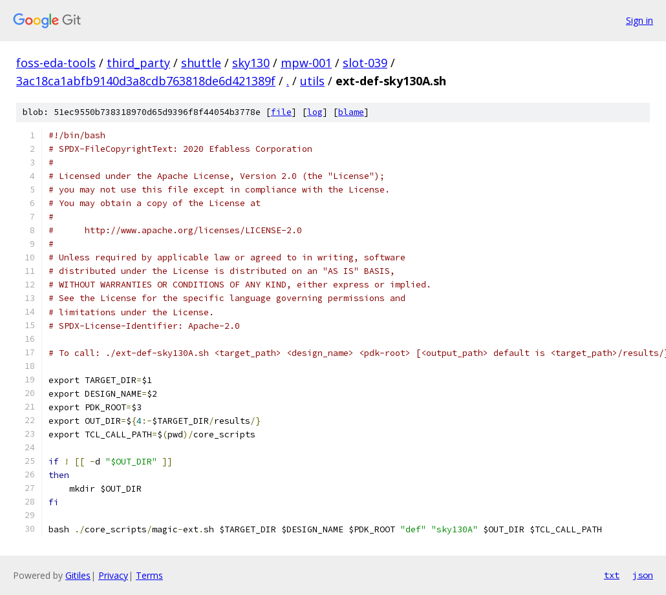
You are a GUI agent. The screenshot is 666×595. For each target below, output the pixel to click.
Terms (149, 575)
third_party (138, 62)
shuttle (201, 62)
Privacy (113, 575)
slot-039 (365, 62)
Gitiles (78, 575)
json (642, 575)
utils (312, 81)
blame (351, 112)
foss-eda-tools (56, 62)
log (315, 112)
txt (611, 575)
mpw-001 (306, 62)
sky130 (251, 62)
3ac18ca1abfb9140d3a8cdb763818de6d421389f (145, 81)
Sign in (639, 20)
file (281, 112)
